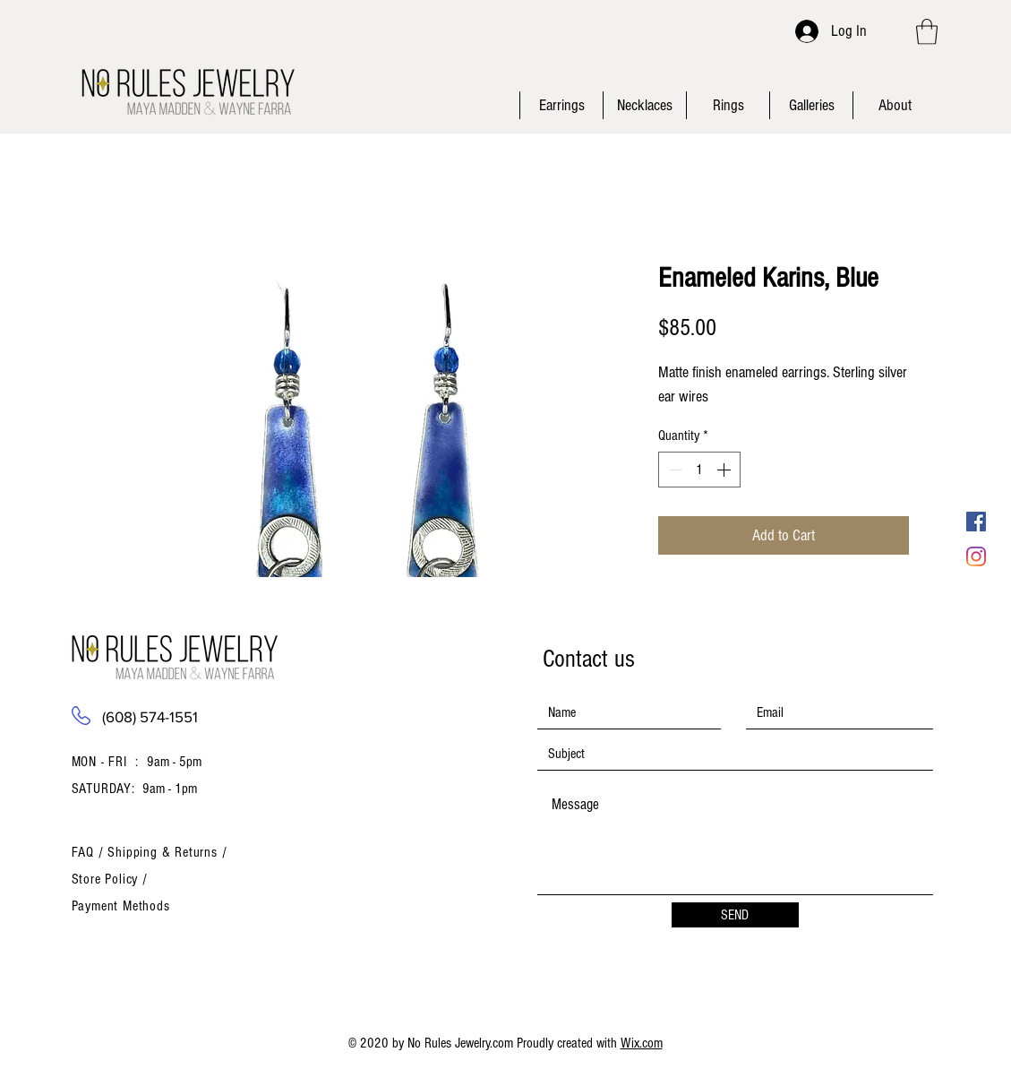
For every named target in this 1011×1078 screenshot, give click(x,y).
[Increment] (725, 470)
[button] (927, 32)
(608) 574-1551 (150, 716)
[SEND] (735, 914)
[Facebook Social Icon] (976, 521)
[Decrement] (673, 470)
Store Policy (107, 879)
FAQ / (90, 852)
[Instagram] (976, 556)
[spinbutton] (699, 470)
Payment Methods (121, 906)
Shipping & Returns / (167, 852)
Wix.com (642, 1043)
